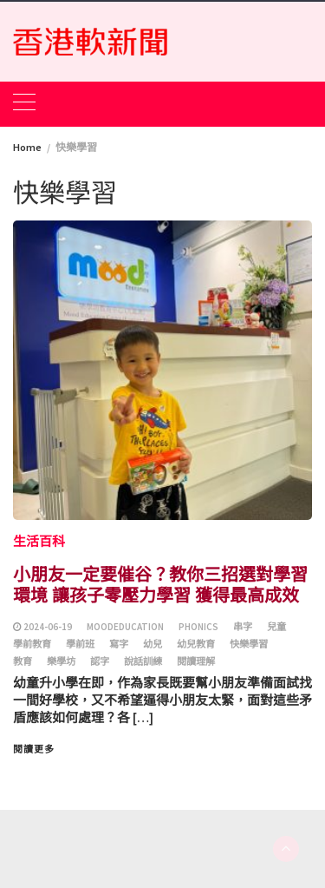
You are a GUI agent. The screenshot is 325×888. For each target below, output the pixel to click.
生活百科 (39, 541)
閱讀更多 (34, 749)
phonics (198, 627)
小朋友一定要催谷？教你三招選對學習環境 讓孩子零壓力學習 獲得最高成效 (160, 584)
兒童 (276, 627)
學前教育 (32, 644)
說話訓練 (143, 661)
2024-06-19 (47, 627)
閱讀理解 (196, 661)
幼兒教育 (196, 644)
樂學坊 (61, 661)
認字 (99, 661)
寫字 (118, 644)
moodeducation (125, 627)
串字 (242, 627)
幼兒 (152, 644)
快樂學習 (249, 644)
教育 (22, 661)
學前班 (80, 644)
